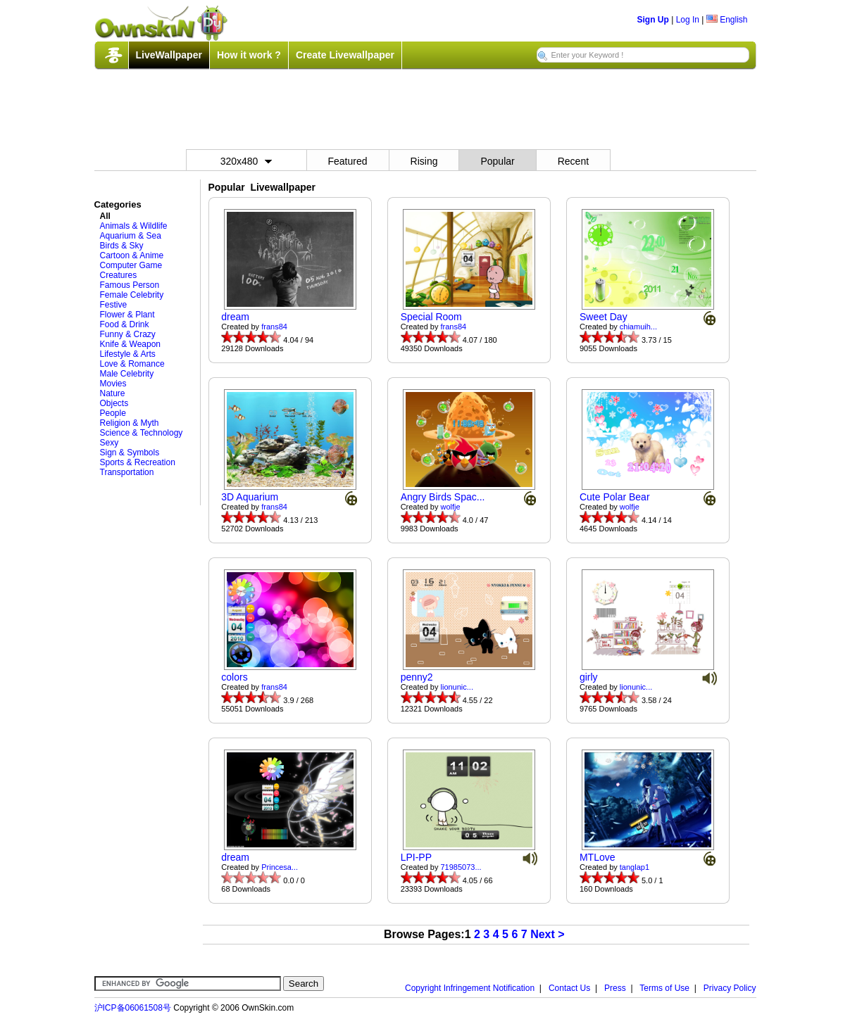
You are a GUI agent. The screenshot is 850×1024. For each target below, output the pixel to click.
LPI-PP (416, 857)
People (113, 413)
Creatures (118, 275)
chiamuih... (638, 326)
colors (234, 677)
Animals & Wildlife (134, 226)
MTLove (597, 857)
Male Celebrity (127, 374)
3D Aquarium (249, 496)
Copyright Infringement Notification (470, 988)
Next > (547, 934)
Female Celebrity (132, 295)
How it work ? (249, 55)
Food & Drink (124, 324)
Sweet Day (603, 316)
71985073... (461, 867)
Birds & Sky (122, 246)
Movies (113, 383)
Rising (424, 161)
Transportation (127, 472)
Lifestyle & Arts (128, 354)
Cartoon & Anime (132, 255)
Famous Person (130, 285)
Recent (573, 161)
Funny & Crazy (128, 334)
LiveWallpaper (169, 55)
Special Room (431, 316)
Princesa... (279, 867)
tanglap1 (634, 867)
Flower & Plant (127, 315)
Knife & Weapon (130, 344)
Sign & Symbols (130, 452)
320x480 (246, 161)
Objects (114, 403)
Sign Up (653, 20)
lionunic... (457, 687)
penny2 (417, 677)
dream (235, 316)
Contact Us (569, 988)
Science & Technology (141, 433)
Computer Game (131, 265)
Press (615, 988)
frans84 (274, 326)
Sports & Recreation (137, 462)
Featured (348, 161)
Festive (113, 305)
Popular (497, 161)
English (727, 20)
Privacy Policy (730, 988)
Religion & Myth (129, 423)
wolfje (451, 506)
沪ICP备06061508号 (132, 1008)
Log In (687, 20)
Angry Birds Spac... (443, 496)
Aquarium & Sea (130, 236)
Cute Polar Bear (615, 496)
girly (589, 677)
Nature (112, 393)
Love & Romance (132, 364)
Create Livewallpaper (345, 55)
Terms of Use (664, 988)
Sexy (109, 443)
